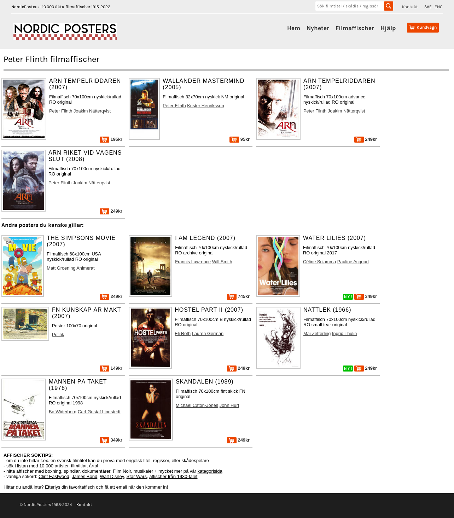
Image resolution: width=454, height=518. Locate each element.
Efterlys (52, 487)
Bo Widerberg (62, 411)
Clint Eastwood (54, 476)
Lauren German (208, 333)
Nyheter (318, 27)
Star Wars (137, 476)
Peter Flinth (60, 111)
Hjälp (388, 27)
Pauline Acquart (353, 261)
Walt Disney (112, 476)
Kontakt (410, 6)
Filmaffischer (355, 27)
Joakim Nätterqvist (92, 111)
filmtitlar (79, 465)
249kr (365, 139)
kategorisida (210, 471)
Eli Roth (183, 333)
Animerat (85, 268)
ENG (439, 6)
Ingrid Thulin (344, 333)
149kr (111, 368)
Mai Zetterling (317, 333)
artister (62, 465)
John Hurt (229, 405)
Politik (58, 334)
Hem (293, 27)
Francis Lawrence (193, 261)
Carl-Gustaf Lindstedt (99, 411)
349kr (365, 296)
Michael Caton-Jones (197, 405)
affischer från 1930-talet (173, 476)
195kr (111, 139)
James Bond (84, 476)
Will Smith (222, 261)
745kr (238, 296)
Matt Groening (61, 268)
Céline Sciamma (319, 261)
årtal (93, 465)
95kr (239, 139)
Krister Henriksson (205, 105)
